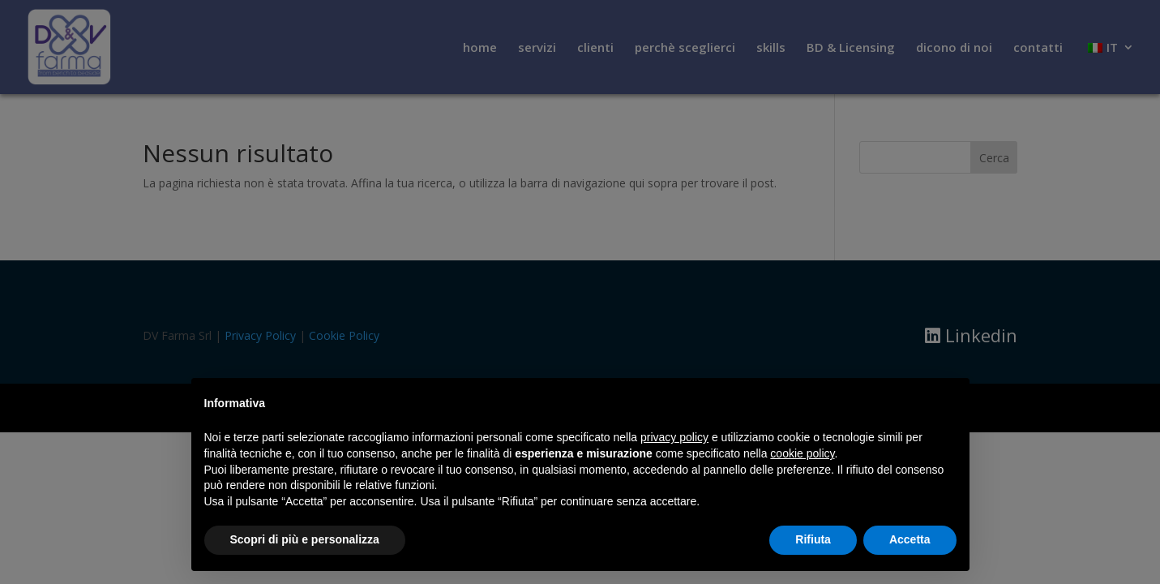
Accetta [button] (910, 539)
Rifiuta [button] (813, 539)
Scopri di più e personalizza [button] (304, 539)
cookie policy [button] (802, 453)
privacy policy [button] (674, 437)
